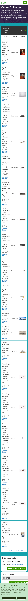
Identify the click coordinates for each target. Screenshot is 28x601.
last (21, 550)
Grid (25, 30)
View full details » (4, 63)
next (17, 550)
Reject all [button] (21, 598)
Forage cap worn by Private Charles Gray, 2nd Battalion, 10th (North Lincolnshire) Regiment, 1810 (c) (6, 531)
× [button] (26, 584)
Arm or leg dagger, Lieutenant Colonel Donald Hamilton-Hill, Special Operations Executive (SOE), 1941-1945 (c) (5, 466)
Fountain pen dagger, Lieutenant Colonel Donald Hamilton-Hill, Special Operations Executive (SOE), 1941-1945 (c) (6, 434)
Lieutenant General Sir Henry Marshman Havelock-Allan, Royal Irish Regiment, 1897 (5, 48)
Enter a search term (10, 558)
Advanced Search (17, 564)
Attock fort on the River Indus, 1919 (5, 329)
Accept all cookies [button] (9, 598)
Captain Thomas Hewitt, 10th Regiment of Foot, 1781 (6, 72)
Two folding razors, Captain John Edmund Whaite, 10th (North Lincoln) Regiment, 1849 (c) (6, 294)
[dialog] (14, 592)
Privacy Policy (18, 592)
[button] (14, 595)
